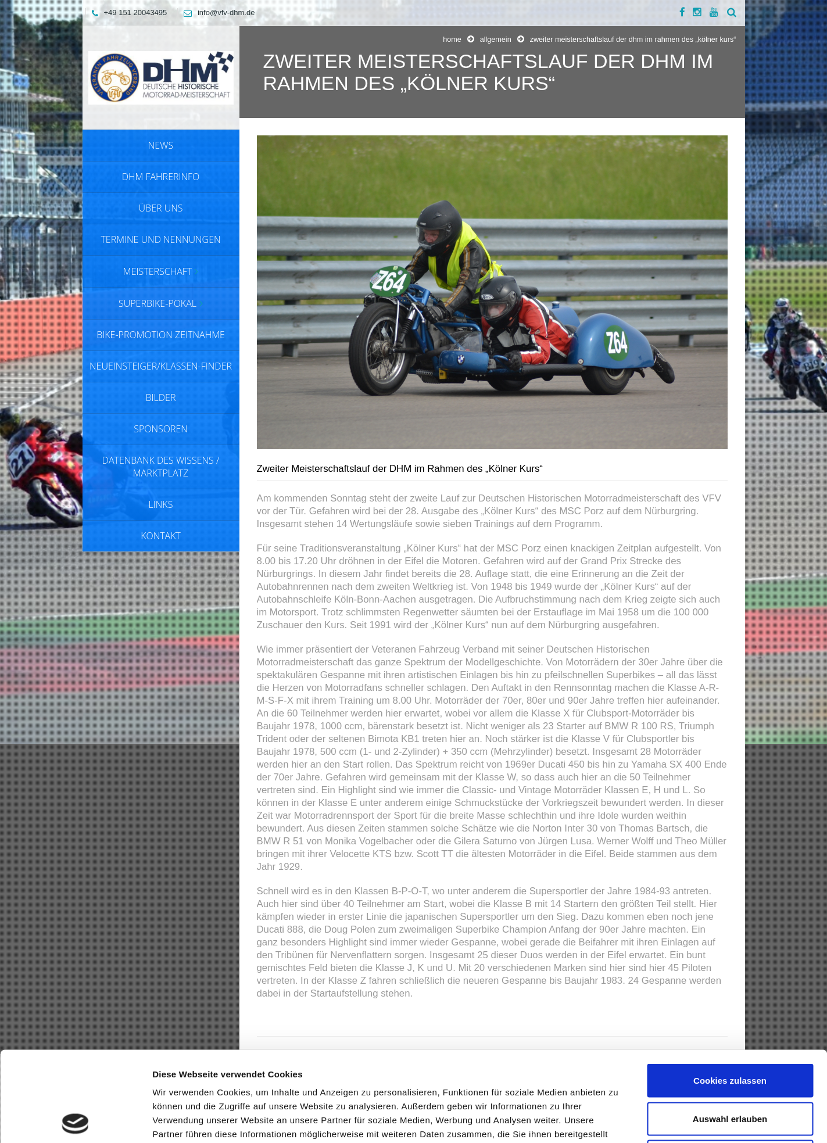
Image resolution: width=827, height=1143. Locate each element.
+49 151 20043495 (126, 12)
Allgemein (495, 39)
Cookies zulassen (730, 990)
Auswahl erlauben (730, 1029)
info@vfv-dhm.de (216, 12)
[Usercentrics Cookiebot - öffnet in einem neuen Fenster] (75, 1120)
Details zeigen (618, 1120)
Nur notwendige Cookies (730, 1067)
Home (452, 39)
